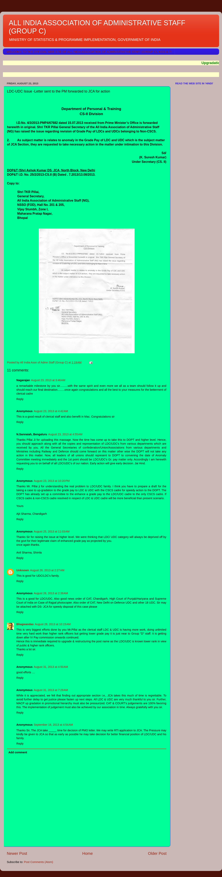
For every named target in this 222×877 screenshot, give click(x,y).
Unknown (22, 570)
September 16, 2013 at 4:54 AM (53, 724)
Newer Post (17, 853)
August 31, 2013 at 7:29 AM (51, 690)
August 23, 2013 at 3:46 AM (48, 380)
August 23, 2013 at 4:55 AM (65, 434)
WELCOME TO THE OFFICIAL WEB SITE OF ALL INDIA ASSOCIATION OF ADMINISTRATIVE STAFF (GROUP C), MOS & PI (89, 51)
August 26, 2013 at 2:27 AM (47, 570)
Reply (20, 399)
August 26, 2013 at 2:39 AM (51, 593)
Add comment (17, 752)
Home (87, 853)
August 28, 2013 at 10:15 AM (53, 624)
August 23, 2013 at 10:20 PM (52, 480)
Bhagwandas (25, 624)
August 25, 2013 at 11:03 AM (52, 531)
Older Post (157, 853)
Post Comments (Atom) (38, 862)
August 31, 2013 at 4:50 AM (51, 666)
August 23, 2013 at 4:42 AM (51, 411)
